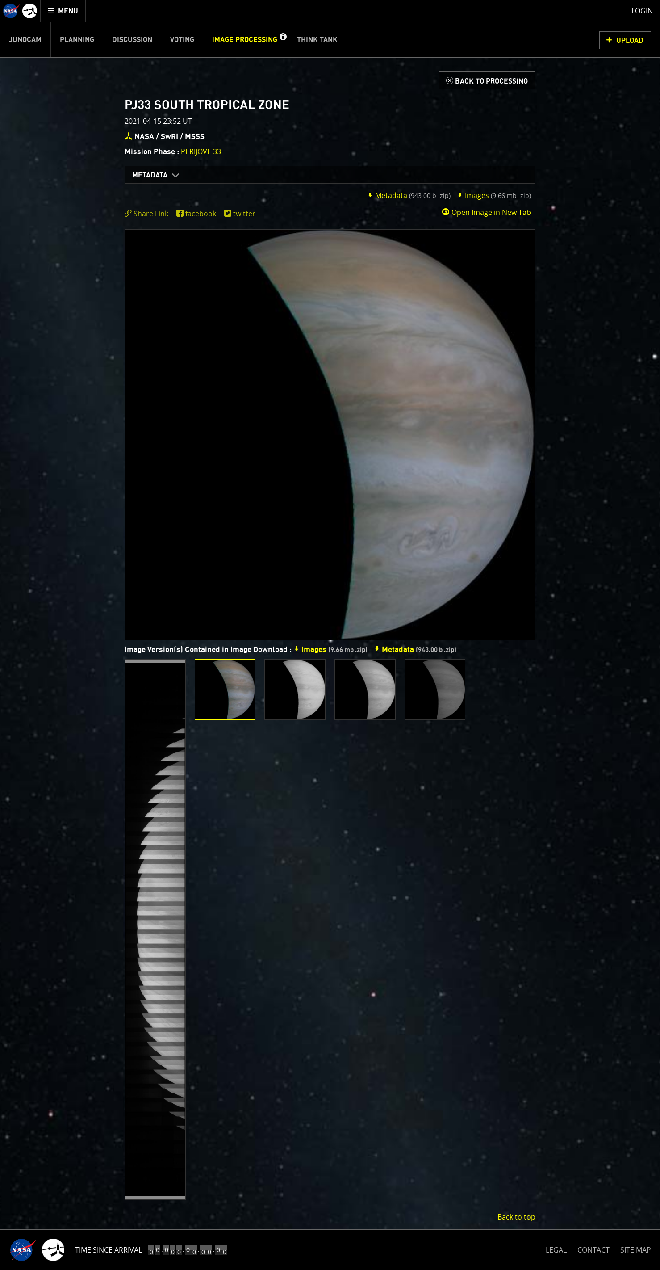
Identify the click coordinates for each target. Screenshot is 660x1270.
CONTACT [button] (593, 1250)
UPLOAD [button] (629, 40)
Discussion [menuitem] (132, 39)
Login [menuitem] (642, 11)
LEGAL (556, 1248)
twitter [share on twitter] (244, 214)
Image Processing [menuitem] (244, 39)
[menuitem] (63, 11)
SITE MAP (635, 1250)
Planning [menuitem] (77, 39)
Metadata (149, 175)
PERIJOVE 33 (201, 151)
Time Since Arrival (108, 1249)
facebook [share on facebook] (200, 214)
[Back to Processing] (487, 80)
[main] (330, 635)
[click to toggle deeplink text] (148, 213)
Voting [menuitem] (182, 39)
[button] (282, 39)
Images (494, 195)
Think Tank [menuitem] (317, 39)
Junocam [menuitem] (25, 39)
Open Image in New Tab (486, 212)
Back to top (516, 1216)
